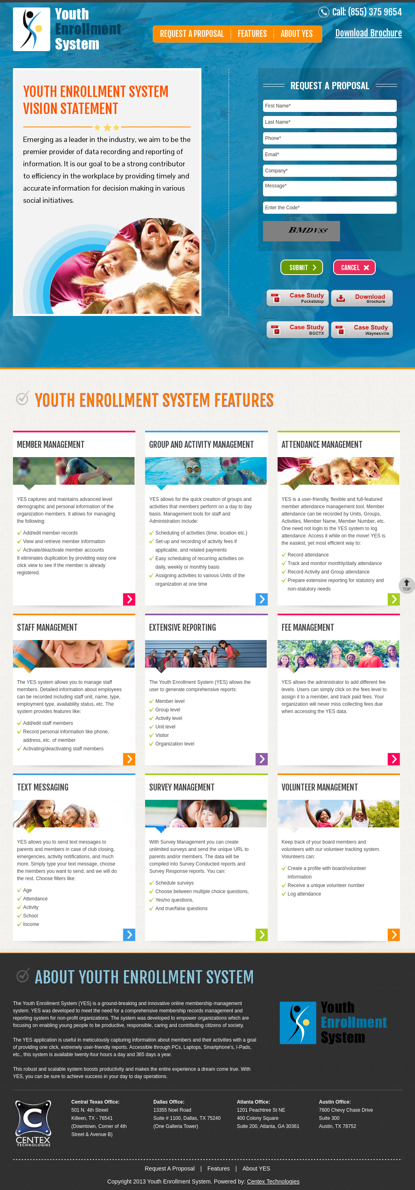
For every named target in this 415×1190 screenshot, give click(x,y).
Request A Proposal (192, 34)
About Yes (297, 34)
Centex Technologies (273, 1181)
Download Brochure (368, 33)
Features (252, 34)
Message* (330, 188)
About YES (256, 1168)
